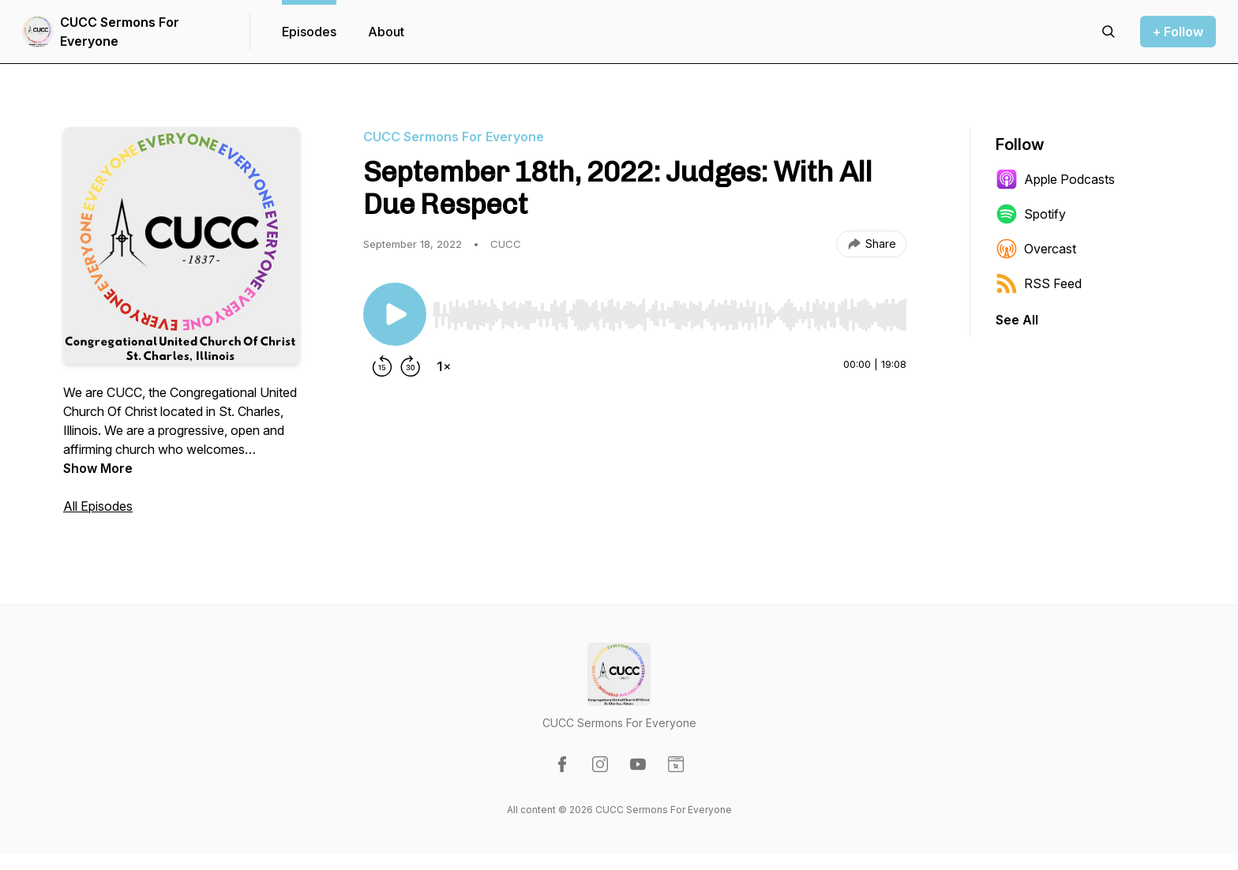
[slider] (669, 315)
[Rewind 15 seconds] (382, 366)
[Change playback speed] (444, 366)
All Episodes (98, 506)
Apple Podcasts (1055, 179)
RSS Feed (1039, 283)
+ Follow (1178, 31)
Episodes (309, 31)
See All (1017, 320)
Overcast (1036, 249)
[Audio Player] (669, 310)
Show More (98, 468)
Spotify (1031, 214)
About (386, 31)
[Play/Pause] (394, 314)
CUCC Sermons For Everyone (119, 31)
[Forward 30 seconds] (411, 366)
